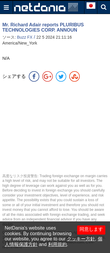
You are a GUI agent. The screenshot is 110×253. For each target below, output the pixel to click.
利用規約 (57, 244)
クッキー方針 (81, 238)
